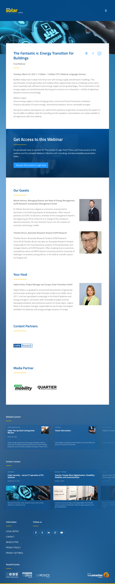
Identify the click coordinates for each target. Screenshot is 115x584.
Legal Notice (12, 531)
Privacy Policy (13, 547)
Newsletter (12, 542)
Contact (10, 536)
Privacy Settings (14, 553)
